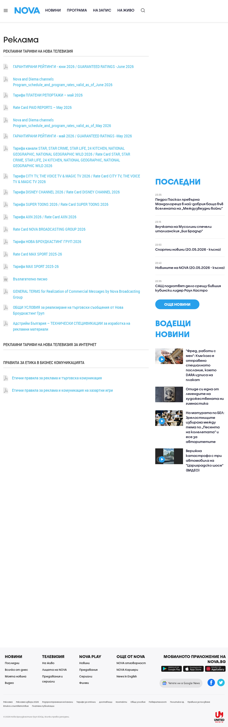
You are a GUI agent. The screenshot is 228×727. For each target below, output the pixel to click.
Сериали (85, 676)
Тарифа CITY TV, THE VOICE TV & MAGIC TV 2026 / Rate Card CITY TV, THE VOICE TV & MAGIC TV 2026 (76, 179)
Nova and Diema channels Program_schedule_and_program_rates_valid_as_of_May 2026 (62, 122)
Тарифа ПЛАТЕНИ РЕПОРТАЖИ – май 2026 (48, 95)
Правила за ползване (198, 702)
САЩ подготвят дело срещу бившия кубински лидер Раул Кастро (188, 288)
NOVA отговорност (131, 663)
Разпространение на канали (57, 702)
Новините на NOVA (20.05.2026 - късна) (190, 268)
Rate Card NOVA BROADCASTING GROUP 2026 (49, 229)
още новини (177, 304)
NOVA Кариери (127, 669)
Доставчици (105, 702)
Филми (84, 683)
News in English (127, 676)
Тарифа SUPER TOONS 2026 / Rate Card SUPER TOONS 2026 (60, 204)
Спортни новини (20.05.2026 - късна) (188, 249)
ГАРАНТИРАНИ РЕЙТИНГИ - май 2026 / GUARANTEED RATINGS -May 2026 (72, 136)
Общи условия (138, 702)
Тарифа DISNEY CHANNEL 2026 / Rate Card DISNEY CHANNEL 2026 (66, 192)
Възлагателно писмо (30, 279)
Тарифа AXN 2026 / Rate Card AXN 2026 (44, 217)
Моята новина (15, 676)
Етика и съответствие (16, 706)
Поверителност (158, 702)
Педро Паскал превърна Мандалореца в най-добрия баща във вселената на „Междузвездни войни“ (189, 203)
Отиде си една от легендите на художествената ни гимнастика (205, 396)
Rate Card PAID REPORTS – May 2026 (42, 107)
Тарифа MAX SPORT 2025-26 (36, 266)
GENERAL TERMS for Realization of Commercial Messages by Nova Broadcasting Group (76, 294)
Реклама (8, 702)
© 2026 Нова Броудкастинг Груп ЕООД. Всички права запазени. (36, 716)
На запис (102, 10)
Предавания (88, 669)
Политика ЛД (177, 702)
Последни (12, 663)
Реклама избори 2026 (27, 702)
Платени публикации (43, 706)
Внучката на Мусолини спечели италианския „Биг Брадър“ (183, 229)
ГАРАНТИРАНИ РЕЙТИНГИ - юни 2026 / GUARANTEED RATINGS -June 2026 (73, 66)
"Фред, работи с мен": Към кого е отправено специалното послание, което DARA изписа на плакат (201, 365)
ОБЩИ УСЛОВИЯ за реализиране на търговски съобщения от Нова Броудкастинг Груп (68, 310)
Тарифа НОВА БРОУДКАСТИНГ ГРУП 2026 (47, 241)
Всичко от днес (16, 669)
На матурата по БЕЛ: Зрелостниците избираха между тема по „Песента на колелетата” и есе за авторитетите (205, 427)
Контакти (121, 702)
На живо (125, 10)
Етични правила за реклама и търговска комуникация (57, 378)
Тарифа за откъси (86, 702)
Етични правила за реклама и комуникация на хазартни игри (62, 390)
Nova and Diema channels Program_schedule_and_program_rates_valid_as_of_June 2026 (62, 82)
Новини (53, 10)
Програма (77, 10)
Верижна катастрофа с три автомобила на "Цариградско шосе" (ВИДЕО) (204, 460)
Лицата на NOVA (54, 669)
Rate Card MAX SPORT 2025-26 (37, 254)
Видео (9, 683)
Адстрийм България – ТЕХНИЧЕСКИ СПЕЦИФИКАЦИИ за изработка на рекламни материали (71, 326)
